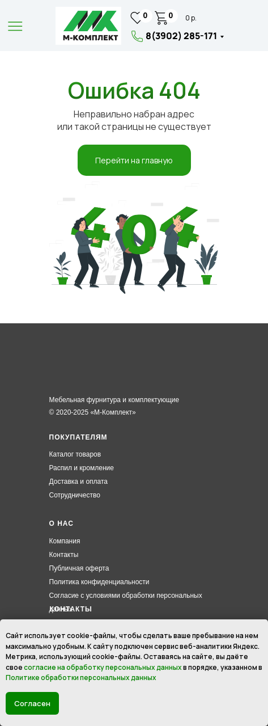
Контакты (64, 555)
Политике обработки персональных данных (81, 677)
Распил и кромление (81, 468)
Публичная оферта (79, 568)
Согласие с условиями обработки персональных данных (125, 602)
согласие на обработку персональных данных (103, 667)
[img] (88, 26)
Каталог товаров (75, 454)
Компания (64, 541)
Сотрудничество (74, 495)
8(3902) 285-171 (181, 35)
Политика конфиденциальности (99, 582)
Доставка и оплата (78, 482)
